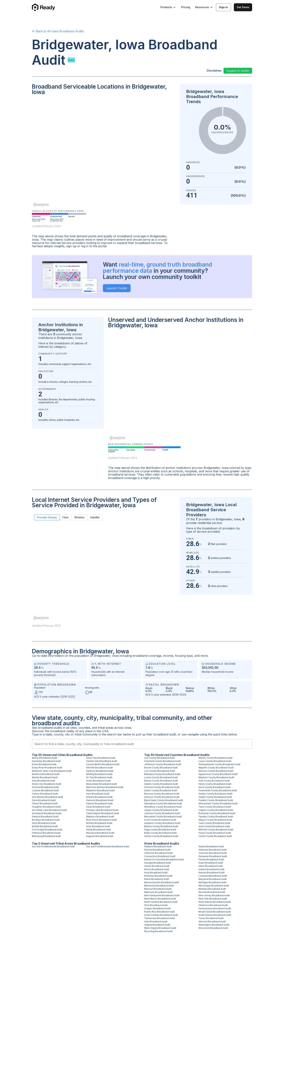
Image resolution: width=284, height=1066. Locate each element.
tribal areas (105, 727)
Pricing (185, 7)
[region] (103, 153)
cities (73, 727)
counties (84, 727)
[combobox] (142, 744)
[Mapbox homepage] (41, 205)
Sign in (223, 7)
